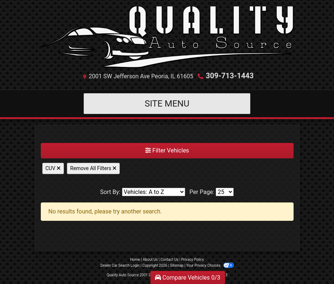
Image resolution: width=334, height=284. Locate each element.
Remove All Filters (93, 168)
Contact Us (170, 260)
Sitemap (176, 265)
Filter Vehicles (167, 150)
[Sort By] (153, 192)
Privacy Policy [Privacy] (192, 260)
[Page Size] (225, 192)
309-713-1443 (230, 75)
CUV (53, 168)
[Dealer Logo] (167, 37)
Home (135, 260)
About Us (150, 260)
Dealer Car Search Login (120, 265)
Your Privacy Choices (210, 265)
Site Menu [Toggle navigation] (167, 103)
